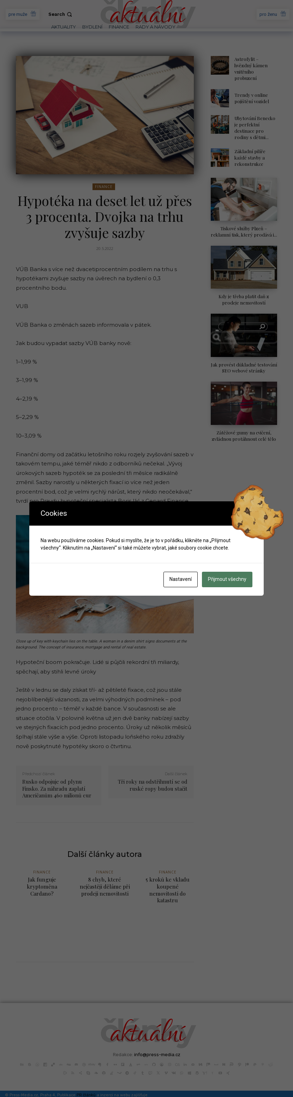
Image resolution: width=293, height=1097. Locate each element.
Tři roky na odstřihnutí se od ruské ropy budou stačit (152, 785)
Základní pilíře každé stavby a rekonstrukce (249, 149)
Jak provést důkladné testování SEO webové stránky (243, 358)
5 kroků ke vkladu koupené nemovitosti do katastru (168, 886)
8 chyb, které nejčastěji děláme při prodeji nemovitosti (104, 886)
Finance (103, 186)
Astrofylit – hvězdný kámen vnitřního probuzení (255, 65)
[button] (60, 14)
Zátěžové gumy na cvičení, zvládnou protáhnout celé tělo (244, 425)
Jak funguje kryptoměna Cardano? (42, 886)
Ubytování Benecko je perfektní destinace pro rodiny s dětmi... (254, 120)
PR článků (86, 1087)
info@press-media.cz (157, 1047)
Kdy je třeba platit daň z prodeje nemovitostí (244, 290)
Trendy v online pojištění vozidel (251, 91)
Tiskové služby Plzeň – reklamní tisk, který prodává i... (244, 223)
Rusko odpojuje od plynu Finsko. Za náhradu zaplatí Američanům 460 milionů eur (56, 788)
